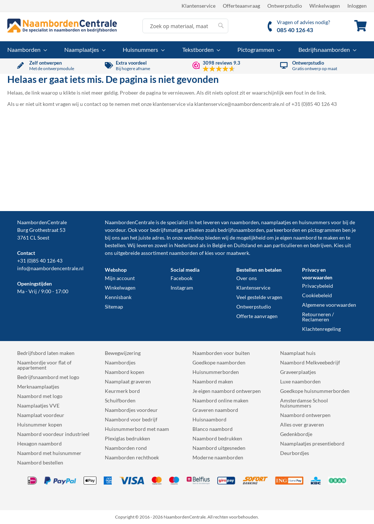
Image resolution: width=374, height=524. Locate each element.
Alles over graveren (302, 424)
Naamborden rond (126, 448)
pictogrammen (324, 230)
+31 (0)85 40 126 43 (39, 260)
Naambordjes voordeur (131, 410)
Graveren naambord (215, 410)
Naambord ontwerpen (305, 415)
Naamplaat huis (298, 353)
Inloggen (357, 6)
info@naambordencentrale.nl (50, 268)
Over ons (246, 278)
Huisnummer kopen (39, 424)
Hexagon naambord (39, 443)
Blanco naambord (212, 429)
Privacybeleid (317, 286)
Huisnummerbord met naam (137, 429)
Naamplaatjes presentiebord (312, 443)
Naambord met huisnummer (49, 453)
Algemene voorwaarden (329, 305)
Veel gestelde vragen (259, 297)
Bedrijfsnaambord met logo (48, 377)
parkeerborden (283, 230)
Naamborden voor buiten (221, 353)
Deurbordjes (294, 453)
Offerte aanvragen (257, 316)
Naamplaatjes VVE (38, 405)
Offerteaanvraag (241, 6)
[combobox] (185, 26)
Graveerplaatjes (298, 372)
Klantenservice (198, 6)
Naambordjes (120, 362)
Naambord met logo (39, 396)
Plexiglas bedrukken (127, 438)
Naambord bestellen (40, 462)
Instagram (182, 287)
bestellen (115, 245)
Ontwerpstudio (284, 6)
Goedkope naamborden (218, 362)
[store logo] (62, 25)
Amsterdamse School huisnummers (304, 403)
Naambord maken (212, 381)
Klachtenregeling (321, 329)
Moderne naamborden (217, 457)
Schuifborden (120, 400)
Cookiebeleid (317, 295)
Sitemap (114, 306)
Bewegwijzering (123, 353)
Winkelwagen (324, 6)
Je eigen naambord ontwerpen (226, 391)
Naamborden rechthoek (132, 457)
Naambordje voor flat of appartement (44, 365)
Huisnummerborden (215, 372)
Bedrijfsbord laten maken (46, 353)
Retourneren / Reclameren (318, 316)
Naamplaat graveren (128, 381)
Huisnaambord (209, 419)
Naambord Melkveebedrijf (310, 362)
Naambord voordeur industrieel (53, 434)
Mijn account (120, 278)
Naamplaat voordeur (40, 415)
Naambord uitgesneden (218, 448)
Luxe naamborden (300, 381)
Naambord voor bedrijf (131, 419)
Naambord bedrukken (217, 438)
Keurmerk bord (122, 391)
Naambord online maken (220, 400)
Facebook (181, 278)
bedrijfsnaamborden (241, 230)
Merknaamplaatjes (38, 386)
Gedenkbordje (296, 434)
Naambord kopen (124, 372)
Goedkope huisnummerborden (315, 391)
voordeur (115, 230)
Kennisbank (118, 297)
